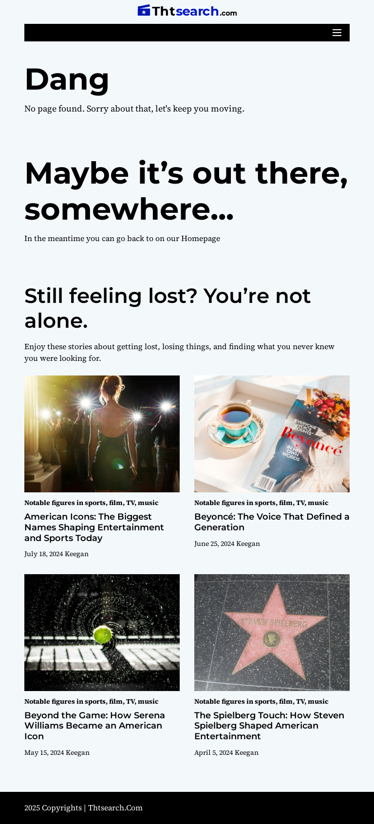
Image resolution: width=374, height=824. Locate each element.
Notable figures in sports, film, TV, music (91, 502)
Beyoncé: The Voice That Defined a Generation (272, 522)
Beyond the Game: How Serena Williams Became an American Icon (94, 726)
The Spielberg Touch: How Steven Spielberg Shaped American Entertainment (269, 726)
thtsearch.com (115, 807)
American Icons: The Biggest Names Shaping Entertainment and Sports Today (94, 527)
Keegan (77, 554)
